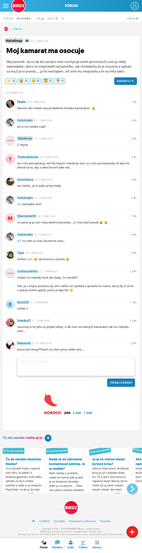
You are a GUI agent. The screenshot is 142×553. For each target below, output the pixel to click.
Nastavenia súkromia (82, 521)
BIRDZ (6, 29)
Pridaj (121, 383)
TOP (40, 18)
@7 (19, 241)
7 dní (88, 413)
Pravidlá (105, 521)
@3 (19, 204)
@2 (30, 259)
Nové (8, 18)
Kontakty (59, 521)
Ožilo (53, 18)
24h (67, 413)
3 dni (77, 413)
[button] (129, 488)
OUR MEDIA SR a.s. (75, 528)
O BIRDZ (44, 521)
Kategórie (25, 18)
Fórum (71, 5)
